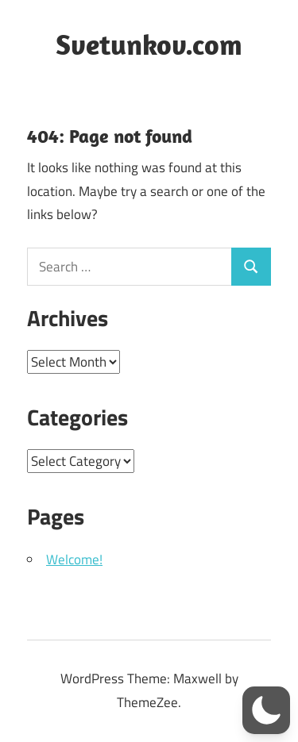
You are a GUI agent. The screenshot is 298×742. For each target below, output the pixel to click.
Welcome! (74, 559)
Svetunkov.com (149, 44)
